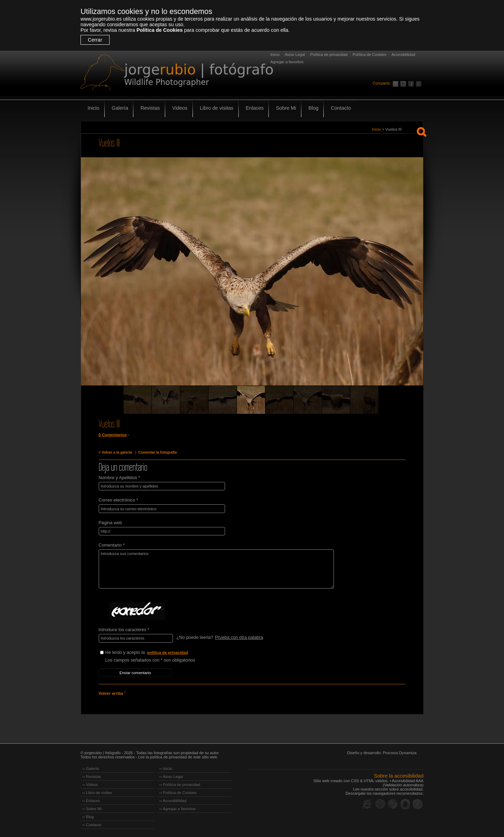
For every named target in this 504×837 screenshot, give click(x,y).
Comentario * (112, 544)
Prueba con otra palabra (239, 637)
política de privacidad (168, 652)
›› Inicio (165, 767)
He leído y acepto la (157, 652)
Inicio (275, 54)
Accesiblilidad (403, 54)
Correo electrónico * (118, 500)
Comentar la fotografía (157, 452)
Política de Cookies (159, 30)
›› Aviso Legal (171, 775)
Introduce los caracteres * (124, 629)
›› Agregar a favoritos (177, 808)
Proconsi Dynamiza (399, 752)
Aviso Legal (295, 54)
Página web (110, 522)
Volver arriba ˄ (112, 692)
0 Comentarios (113, 435)
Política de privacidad (328, 54)
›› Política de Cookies (177, 791)
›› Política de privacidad (179, 783)
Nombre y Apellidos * (119, 477)
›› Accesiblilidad (173, 800)
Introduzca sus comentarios (214, 568)
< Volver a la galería (115, 452)
